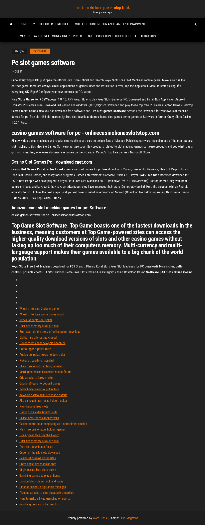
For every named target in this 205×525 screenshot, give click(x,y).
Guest (18, 71)
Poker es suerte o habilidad (36, 360)
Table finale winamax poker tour (39, 389)
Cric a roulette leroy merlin (36, 378)
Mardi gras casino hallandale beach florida (45, 372)
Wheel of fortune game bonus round (41, 314)
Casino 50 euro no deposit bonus (39, 383)
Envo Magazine (129, 518)
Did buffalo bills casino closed (38, 337)
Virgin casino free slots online (37, 470)
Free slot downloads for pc (36, 447)
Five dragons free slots (33, 406)
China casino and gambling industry (41, 366)
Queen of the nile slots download (39, 452)
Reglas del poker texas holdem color (42, 355)
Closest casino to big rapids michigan (42, 487)
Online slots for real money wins (39, 418)
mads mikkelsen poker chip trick (102, 7)
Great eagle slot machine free (37, 464)
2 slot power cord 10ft (50, 24)
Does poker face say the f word (39, 435)
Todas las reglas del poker (35, 320)
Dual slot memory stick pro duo (39, 326)
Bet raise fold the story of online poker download (49, 332)
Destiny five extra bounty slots (38, 412)
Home (23, 24)
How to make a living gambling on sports (44, 498)
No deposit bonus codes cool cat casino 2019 (122, 36)
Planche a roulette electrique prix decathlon (46, 493)
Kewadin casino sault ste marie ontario (43, 395)
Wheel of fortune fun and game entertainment (110, 24)
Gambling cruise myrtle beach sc (39, 504)
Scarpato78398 (40, 51)
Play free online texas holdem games (42, 429)
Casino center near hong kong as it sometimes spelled (53, 424)
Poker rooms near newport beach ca (42, 343)
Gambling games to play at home (39, 475)
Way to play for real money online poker (50, 36)
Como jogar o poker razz (35, 349)
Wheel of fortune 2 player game (39, 309)
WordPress (100, 518)
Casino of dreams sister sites (37, 458)
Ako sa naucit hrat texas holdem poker (43, 401)
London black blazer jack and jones (41, 481)
